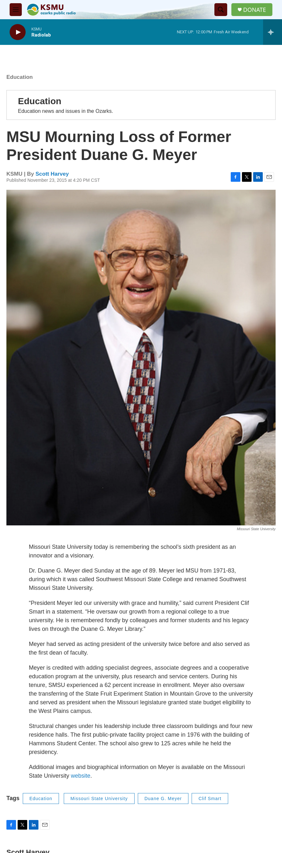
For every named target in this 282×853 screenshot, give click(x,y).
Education (19, 77)
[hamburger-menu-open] (16, 9)
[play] (17, 32)
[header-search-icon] (220, 9)
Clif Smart (209, 798)
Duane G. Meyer (163, 798)
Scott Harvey (52, 174)
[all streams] (272, 32)
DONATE (254, 9)
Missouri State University (99, 798)
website (80, 776)
